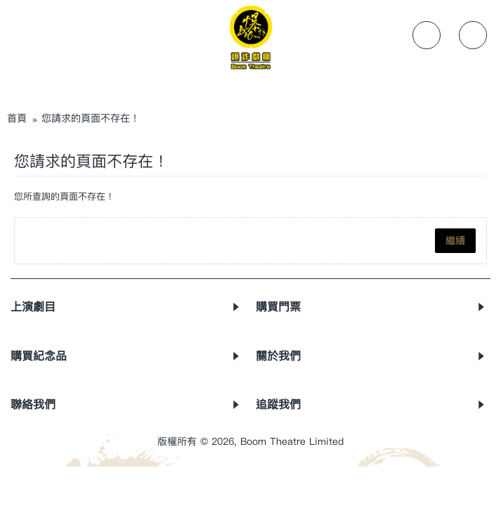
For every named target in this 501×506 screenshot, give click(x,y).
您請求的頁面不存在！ (90, 118)
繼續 (455, 241)
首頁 (17, 118)
